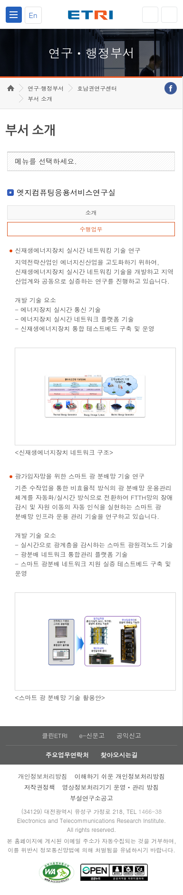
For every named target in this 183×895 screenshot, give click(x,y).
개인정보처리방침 (42, 776)
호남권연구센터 (97, 88)
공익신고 (128, 735)
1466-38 (150, 811)
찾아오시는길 (118, 754)
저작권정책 (39, 787)
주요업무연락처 (67, 754)
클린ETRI (54, 735)
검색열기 (169, 15)
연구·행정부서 (46, 88)
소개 (90, 212)
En (33, 15)
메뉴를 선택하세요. (46, 161)
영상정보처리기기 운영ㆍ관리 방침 (110, 787)
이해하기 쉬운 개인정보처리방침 (119, 776)
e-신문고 (92, 735)
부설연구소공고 (91, 798)
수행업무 (90, 229)
